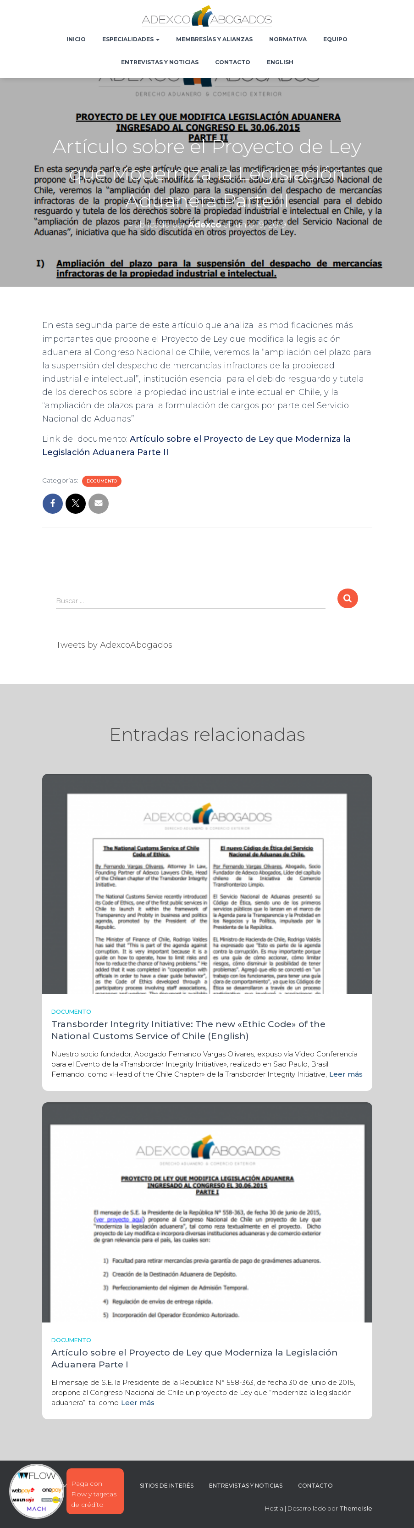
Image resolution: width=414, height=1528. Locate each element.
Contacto (232, 62)
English (280, 62)
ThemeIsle (355, 1508)
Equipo (335, 39)
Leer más (346, 1074)
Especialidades (131, 39)
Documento (102, 481)
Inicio (76, 39)
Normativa (288, 39)
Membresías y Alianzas (214, 39)
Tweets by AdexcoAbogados (114, 645)
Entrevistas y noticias (160, 62)
